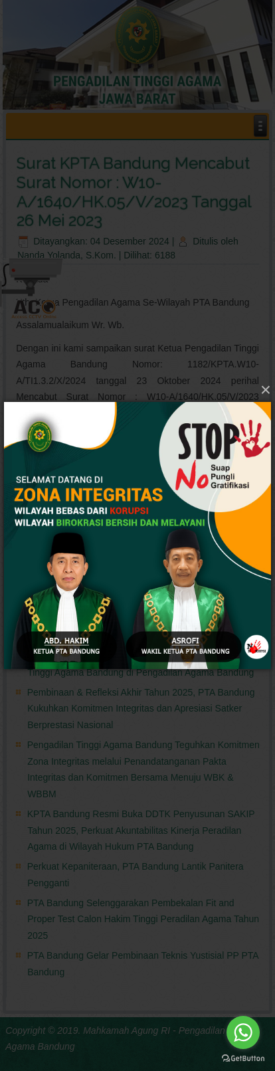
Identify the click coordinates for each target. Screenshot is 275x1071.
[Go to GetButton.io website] (243, 1058)
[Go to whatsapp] (243, 1032)
